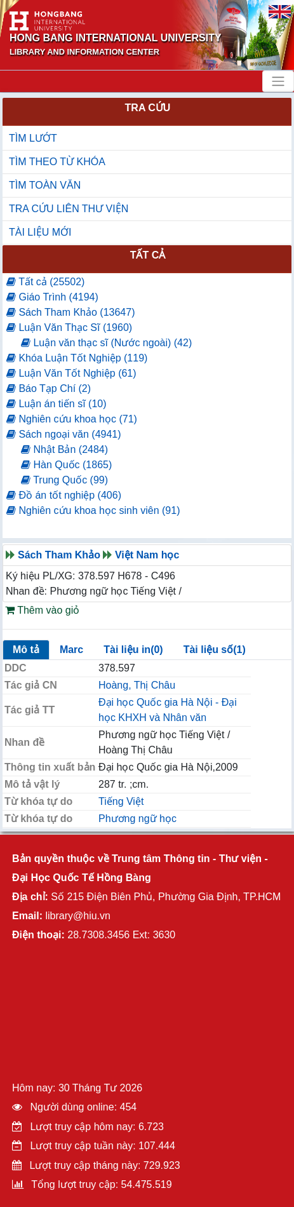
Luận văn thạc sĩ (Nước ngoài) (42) (106, 342)
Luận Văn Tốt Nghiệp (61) (71, 373)
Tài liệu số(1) (215, 649)
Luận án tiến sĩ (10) (56, 403)
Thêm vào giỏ (42, 610)
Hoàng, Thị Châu (136, 685)
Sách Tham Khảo (59, 555)
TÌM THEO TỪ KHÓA (57, 161)
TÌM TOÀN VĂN (45, 185)
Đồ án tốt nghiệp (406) (63, 495)
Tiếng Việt (121, 801)
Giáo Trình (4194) (52, 297)
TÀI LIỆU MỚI (40, 232)
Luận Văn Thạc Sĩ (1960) (69, 327)
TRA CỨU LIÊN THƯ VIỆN (68, 208)
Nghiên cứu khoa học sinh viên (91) (93, 510)
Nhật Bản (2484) (64, 449)
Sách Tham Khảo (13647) (70, 312)
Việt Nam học (147, 555)
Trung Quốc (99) (64, 480)
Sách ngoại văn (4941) (63, 434)
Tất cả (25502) (45, 281)
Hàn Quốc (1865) (66, 464)
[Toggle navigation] (278, 81)
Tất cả (148, 255)
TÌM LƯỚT (33, 138)
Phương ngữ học (137, 818)
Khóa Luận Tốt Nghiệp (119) (76, 358)
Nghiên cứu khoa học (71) (71, 419)
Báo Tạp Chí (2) (48, 388)
